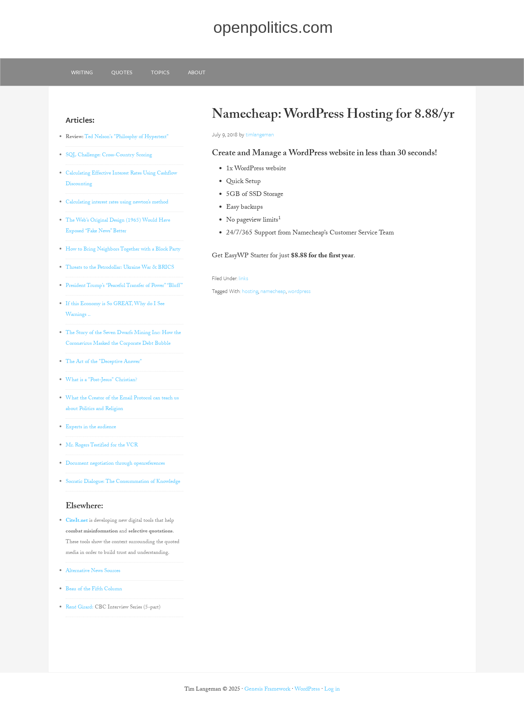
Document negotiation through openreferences (115, 464)
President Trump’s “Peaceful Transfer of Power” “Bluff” (124, 286)
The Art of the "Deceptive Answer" (104, 362)
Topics (160, 72)
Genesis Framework (267, 690)
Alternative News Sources (93, 571)
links (243, 278)
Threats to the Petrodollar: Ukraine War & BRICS (120, 268)
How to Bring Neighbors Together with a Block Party (123, 249)
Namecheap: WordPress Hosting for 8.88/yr (333, 115)
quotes (121, 72)
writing (82, 72)
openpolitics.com (273, 27)
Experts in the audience (91, 427)
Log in (332, 690)
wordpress (299, 291)
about (196, 72)
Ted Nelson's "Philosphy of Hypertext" (127, 137)
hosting (250, 291)
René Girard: (79, 607)
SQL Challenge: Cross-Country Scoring (109, 155)
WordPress (307, 690)
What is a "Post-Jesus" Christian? (101, 380)
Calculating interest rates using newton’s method (117, 202)
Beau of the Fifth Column (94, 589)
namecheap (273, 291)
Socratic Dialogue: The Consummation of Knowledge (123, 482)
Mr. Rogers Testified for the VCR (102, 445)
